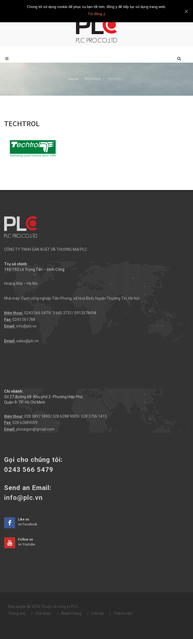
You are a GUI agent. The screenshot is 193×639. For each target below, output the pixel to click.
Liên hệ (97, 613)
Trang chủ (17, 613)
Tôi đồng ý (96, 14)
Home (73, 79)
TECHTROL (93, 79)
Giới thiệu (43, 613)
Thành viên (123, 613)
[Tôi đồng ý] (186, 11)
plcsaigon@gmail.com (35, 429)
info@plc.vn (26, 326)
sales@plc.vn (27, 341)
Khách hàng (71, 613)
